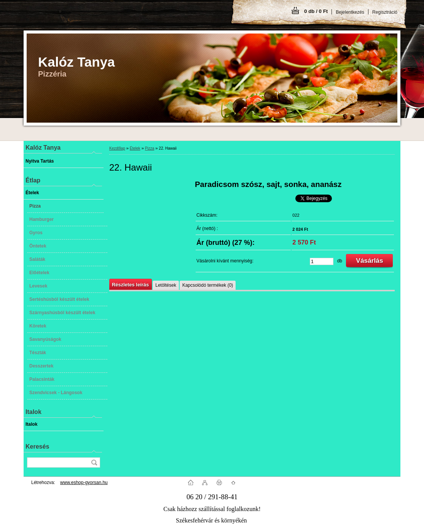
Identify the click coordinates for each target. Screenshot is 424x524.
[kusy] (321, 261)
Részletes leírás (130, 285)
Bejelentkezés (350, 12)
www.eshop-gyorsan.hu (84, 482)
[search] (94, 462)
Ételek (135, 148)
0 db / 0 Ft (316, 11)
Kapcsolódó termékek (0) (207, 285)
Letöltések (165, 285)
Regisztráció (384, 12)
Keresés (37, 446)
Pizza (149, 148)
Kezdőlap (117, 148)
